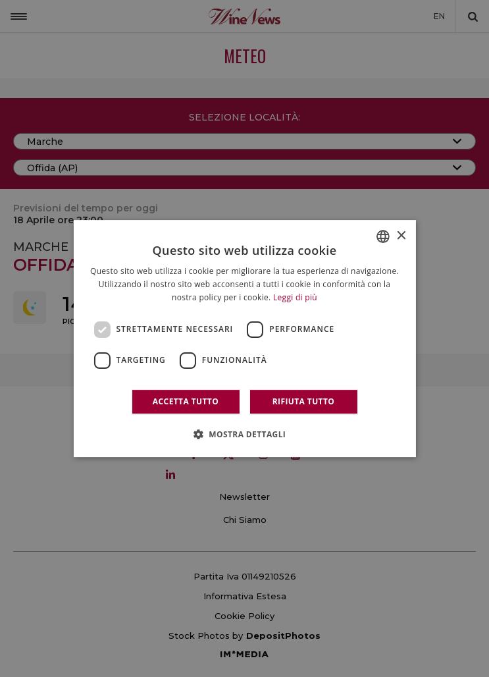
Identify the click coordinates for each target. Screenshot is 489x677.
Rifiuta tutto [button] (303, 401)
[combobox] (383, 236)
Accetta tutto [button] (186, 401)
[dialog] (244, 338)
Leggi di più (295, 297)
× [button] (401, 236)
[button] (244, 434)
